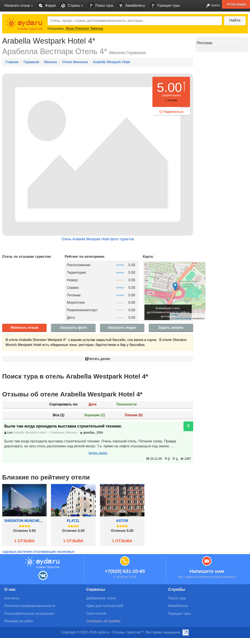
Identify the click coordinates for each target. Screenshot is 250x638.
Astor (122, 521)
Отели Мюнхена (75, 62)
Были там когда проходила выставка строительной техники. (63, 426)
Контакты (11, 598)
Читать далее (97, 359)
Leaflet (174, 314)
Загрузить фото (73, 327)
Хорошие (94, 415)
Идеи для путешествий (104, 606)
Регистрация (236, 4)
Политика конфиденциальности (29, 606)
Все (58, 415)
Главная (12, 62)
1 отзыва (24, 541)
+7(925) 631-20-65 (125, 571)
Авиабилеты (131, 5)
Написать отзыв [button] (18, 5)
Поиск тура (100, 5)
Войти (212, 5)
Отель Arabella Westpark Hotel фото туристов (98, 239)
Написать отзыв (24, 327)
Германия (31, 62)
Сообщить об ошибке (103, 621)
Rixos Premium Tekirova (84, 28)
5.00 (169, 87)
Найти (234, 20)
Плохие (133, 415)
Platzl (73, 521)
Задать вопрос (171, 327)
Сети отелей (96, 613)
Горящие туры (164, 5)
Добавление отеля (101, 598)
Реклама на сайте (18, 621)
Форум (46, 5)
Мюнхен (50, 62)
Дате (93, 404)
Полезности (126, 404)
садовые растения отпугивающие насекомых (38, 551)
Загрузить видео (122, 327)
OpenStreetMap (183, 318)
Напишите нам (207, 571)
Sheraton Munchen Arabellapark (24, 521)
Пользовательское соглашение (29, 613)
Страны (71, 5)
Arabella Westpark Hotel (111, 62)
